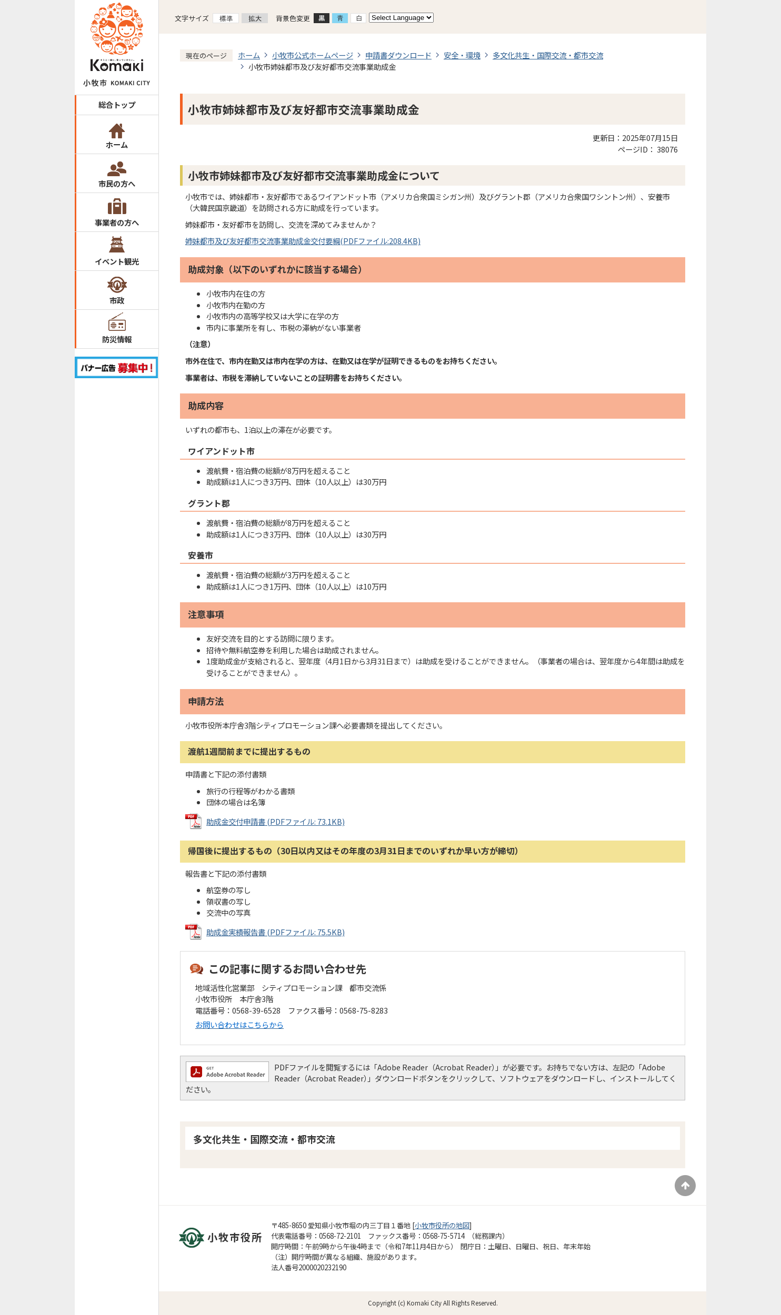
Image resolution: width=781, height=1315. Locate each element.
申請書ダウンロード (398, 54)
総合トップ (116, 104)
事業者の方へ (117, 222)
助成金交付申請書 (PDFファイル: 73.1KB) (275, 821)
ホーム (117, 144)
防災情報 (117, 339)
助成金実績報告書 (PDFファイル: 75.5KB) (275, 931)
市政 (116, 300)
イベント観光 (117, 261)
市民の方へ (116, 183)
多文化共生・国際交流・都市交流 (548, 54)
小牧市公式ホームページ (312, 54)
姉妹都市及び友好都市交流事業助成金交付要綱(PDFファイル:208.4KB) (302, 240)
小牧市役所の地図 (442, 1225)
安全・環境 (462, 54)
